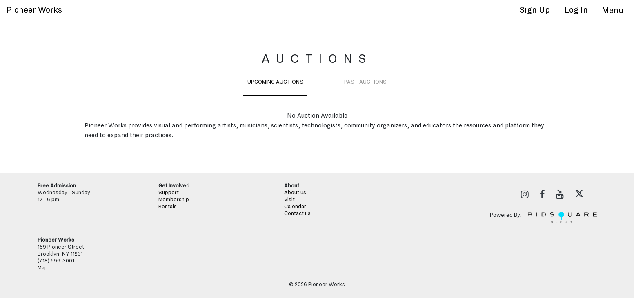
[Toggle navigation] (612, 10)
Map (43, 268)
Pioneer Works (34, 9)
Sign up (534, 9)
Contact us (297, 213)
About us (295, 193)
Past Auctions (365, 82)
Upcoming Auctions (275, 82)
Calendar (295, 206)
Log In (576, 9)
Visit (289, 199)
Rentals (167, 206)
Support (168, 193)
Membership (173, 199)
